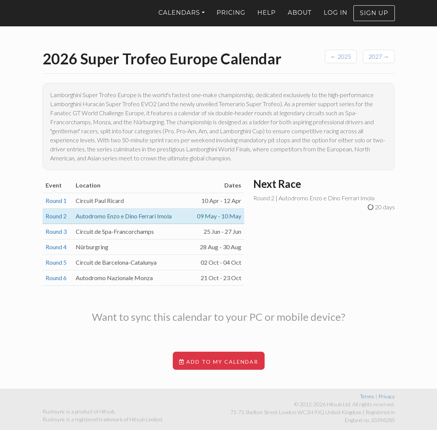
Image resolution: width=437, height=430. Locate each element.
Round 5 (56, 262)
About (300, 18)
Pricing (231, 18)
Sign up (374, 18)
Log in (335, 18)
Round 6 (56, 277)
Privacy (386, 396)
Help (266, 18)
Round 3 (56, 231)
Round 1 (56, 200)
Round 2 (56, 216)
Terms (367, 396)
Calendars (179, 18)
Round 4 (56, 246)
